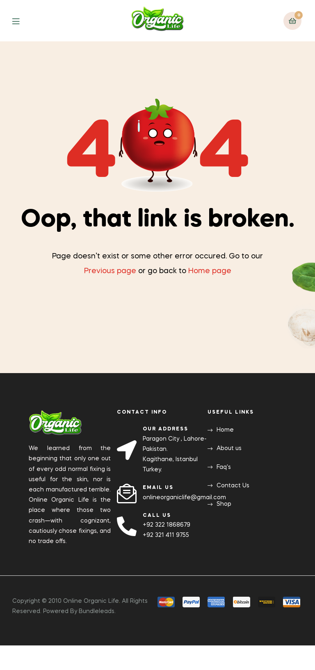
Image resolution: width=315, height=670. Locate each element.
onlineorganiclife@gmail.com (184, 497)
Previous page (110, 271)
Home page (209, 271)
